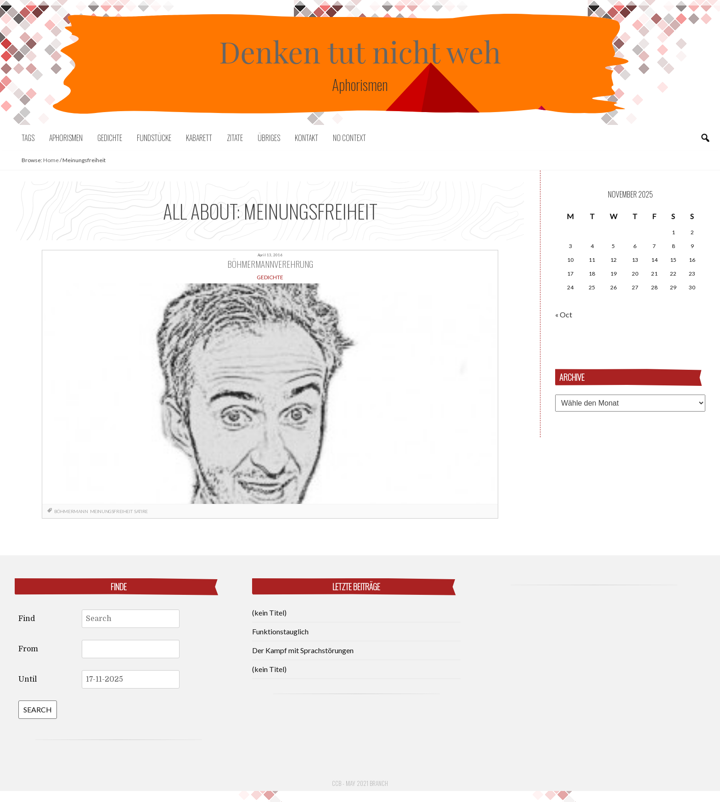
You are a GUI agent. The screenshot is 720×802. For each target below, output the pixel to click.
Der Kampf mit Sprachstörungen (303, 650)
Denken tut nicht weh (360, 51)
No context (349, 137)
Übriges (269, 137)
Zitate (235, 137)
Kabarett (199, 137)
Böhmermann (71, 511)
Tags (28, 137)
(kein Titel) (269, 612)
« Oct (563, 314)
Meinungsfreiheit (111, 511)
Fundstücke (154, 137)
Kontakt (306, 137)
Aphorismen (66, 137)
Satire (141, 511)
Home (51, 160)
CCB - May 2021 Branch (360, 783)
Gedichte (109, 137)
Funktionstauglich (280, 631)
